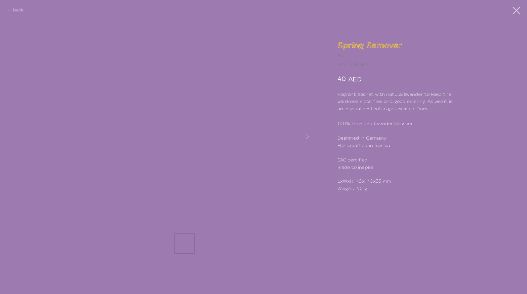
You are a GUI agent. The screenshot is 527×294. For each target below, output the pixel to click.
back (18, 10)
